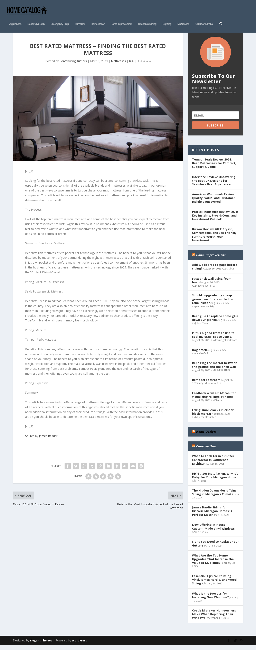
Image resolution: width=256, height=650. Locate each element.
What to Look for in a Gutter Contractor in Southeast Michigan (213, 463)
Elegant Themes (41, 644)
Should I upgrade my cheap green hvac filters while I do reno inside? (212, 303)
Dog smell (199, 354)
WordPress (79, 644)
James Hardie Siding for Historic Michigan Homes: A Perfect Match (212, 514)
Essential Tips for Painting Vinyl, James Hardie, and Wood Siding (214, 583)
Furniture (80, 17)
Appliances (15, 17)
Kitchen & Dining (147, 17)
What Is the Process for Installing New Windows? (210, 599)
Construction (206, 450)
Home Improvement (121, 17)
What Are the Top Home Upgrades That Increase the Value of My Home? (213, 563)
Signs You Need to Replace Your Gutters (215, 547)
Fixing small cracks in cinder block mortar (213, 416)
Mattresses (183, 17)
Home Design (206, 436)
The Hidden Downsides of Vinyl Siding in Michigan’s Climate (214, 496)
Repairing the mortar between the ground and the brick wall (214, 369)
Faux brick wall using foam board (211, 284)
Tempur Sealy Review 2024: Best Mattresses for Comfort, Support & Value (214, 167)
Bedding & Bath (36, 17)
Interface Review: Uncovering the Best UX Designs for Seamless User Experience (214, 184)
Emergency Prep (60, 17)
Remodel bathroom (206, 384)
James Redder (48, 440)
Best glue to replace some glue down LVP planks (215, 322)
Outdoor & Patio (204, 17)
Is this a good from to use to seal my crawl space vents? (213, 338)
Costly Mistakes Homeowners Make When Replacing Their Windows (214, 618)
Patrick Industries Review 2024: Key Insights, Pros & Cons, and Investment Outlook (215, 219)
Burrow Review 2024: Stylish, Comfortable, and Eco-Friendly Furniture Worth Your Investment (214, 238)
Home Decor (98, 17)
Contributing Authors (73, 65)
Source (29, 440)
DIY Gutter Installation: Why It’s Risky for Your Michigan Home (215, 479)
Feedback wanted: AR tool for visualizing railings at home (214, 399)
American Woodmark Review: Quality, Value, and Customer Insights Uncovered (213, 202)
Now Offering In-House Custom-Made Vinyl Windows (213, 530)
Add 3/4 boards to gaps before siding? (214, 270)
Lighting (166, 17)
